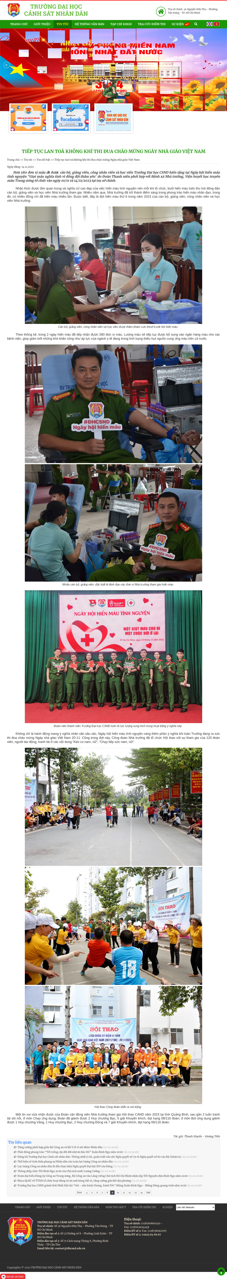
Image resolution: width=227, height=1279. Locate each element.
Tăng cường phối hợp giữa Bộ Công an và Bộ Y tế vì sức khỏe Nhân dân (58, 1147)
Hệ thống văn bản (89, 24)
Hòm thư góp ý (116, 1207)
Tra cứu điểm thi (152, 24)
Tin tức (63, 24)
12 (130, 1192)
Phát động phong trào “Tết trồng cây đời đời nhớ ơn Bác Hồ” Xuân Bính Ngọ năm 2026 (68, 1152)
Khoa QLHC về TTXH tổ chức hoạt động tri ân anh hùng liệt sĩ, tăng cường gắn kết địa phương (72, 1180)
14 (141, 1192)
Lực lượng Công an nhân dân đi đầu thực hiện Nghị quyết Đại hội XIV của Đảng (63, 1166)
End (148, 1192)
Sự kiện (181, 24)
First (79, 1192)
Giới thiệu (42, 24)
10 (118, 1192)
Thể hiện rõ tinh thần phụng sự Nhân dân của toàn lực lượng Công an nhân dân (63, 1161)
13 (136, 1192)
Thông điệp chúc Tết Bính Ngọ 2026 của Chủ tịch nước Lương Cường (57, 1171)
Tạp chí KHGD (121, 24)
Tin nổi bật (43, 159)
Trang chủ (19, 24)
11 (124, 1192)
